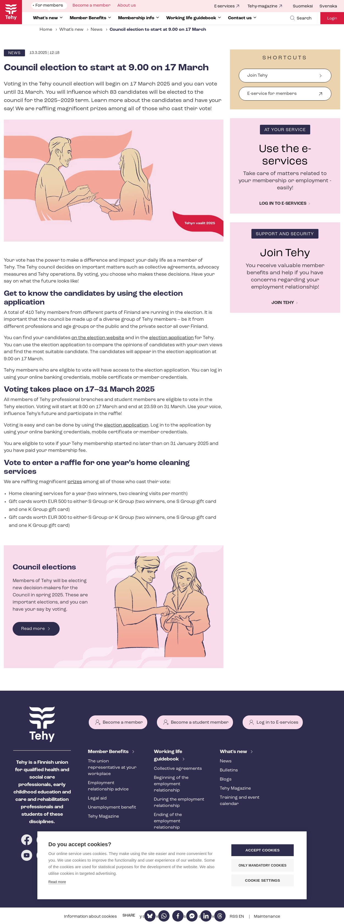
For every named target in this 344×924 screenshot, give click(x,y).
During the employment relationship (179, 802)
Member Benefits (109, 751)
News (96, 29)
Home (46, 29)
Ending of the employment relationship (168, 821)
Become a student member (200, 722)
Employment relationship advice (108, 786)
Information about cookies (91, 917)
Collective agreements (178, 769)
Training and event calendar (239, 800)
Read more (33, 629)
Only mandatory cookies (262, 865)
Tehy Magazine (103, 816)
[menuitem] (306, 6)
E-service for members (272, 96)
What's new (71, 29)
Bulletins (229, 770)
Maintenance (267, 917)
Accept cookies (262, 850)
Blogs (226, 779)
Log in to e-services (282, 203)
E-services (224, 6)
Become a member (123, 722)
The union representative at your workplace (112, 767)
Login (332, 18)
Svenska (328, 6)
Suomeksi (303, 6)
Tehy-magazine (263, 6)
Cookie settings (262, 880)
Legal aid (97, 798)
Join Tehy (257, 75)
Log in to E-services (277, 722)
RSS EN (237, 917)
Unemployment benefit (112, 807)
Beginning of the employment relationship (171, 784)
